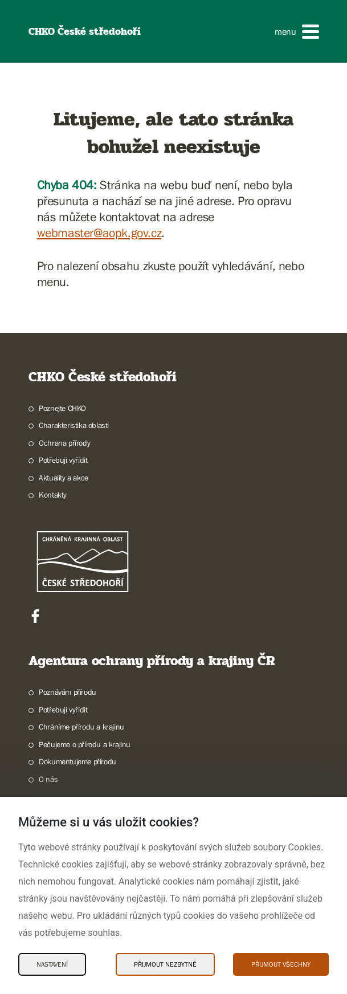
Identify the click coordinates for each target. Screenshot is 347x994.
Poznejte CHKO (62, 408)
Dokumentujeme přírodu (77, 761)
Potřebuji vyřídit (63, 460)
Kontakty (53, 494)
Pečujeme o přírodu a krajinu (84, 744)
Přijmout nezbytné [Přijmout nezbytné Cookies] (165, 964)
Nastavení (52, 964)
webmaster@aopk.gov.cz (99, 233)
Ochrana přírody (64, 442)
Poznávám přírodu (67, 691)
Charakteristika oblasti (74, 425)
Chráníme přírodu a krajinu (81, 726)
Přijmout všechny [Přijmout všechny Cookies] (281, 964)
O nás (48, 779)
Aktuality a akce (63, 477)
